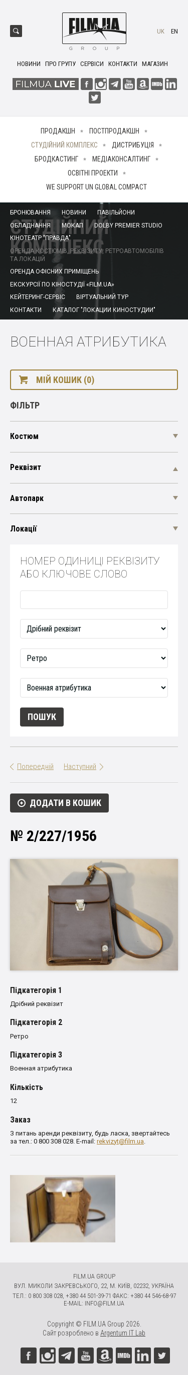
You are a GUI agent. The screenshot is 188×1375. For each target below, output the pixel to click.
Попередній (35, 766)
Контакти (122, 64)
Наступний (80, 766)
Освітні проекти (93, 173)
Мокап (72, 225)
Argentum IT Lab (122, 1333)
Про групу (60, 64)
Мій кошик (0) (65, 379)
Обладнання (30, 225)
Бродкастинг (56, 159)
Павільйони (116, 212)
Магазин (155, 64)
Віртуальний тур (102, 297)
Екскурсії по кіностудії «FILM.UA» (62, 284)
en (174, 31)
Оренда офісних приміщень (54, 271)
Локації (23, 529)
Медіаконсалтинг (121, 159)
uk (160, 31)
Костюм (24, 436)
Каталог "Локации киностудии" (104, 310)
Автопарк (27, 498)
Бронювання (30, 212)
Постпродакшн (114, 131)
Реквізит (25, 467)
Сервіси (92, 64)
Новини (29, 64)
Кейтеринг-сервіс (37, 297)
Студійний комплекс (64, 145)
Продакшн (58, 131)
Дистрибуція (133, 145)
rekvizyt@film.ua (120, 1141)
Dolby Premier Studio (128, 225)
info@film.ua (104, 1303)
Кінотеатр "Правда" (40, 238)
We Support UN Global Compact (96, 187)
